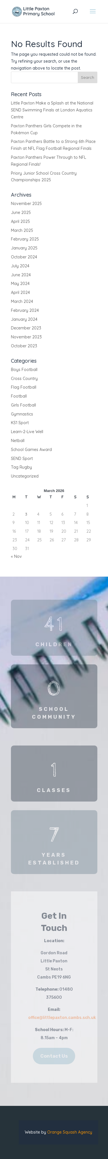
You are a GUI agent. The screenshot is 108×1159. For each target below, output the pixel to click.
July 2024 (20, 266)
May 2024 (20, 283)
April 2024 (20, 292)
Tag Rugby (21, 467)
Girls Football (23, 405)
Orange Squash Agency (69, 1132)
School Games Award (31, 449)
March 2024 (22, 301)
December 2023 (26, 328)
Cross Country (24, 378)
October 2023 (24, 346)
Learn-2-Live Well (27, 431)
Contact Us (54, 1056)
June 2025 (21, 212)
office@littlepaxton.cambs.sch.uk (62, 1017)
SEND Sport (22, 458)
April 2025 (20, 221)
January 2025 (24, 248)
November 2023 (26, 337)
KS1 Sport (20, 422)
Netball (17, 440)
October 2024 (24, 257)
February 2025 (25, 239)
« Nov (16, 556)
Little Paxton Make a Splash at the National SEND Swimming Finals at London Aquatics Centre (52, 110)
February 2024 (25, 310)
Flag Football (23, 387)
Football (19, 396)
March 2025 (22, 230)
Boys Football (24, 369)
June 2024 (21, 274)
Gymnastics (22, 414)
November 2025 (26, 203)
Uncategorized (25, 476)
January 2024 (24, 319)
